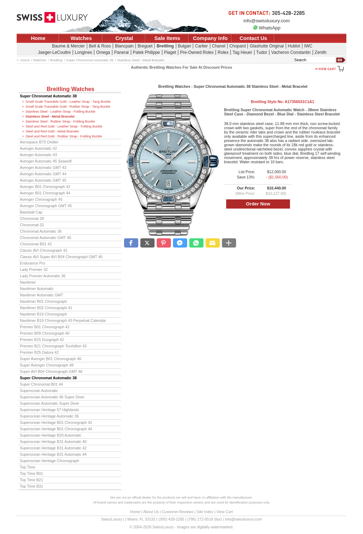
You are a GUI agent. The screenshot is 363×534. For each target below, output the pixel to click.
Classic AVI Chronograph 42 (43, 250)
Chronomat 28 (32, 218)
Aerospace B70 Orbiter (39, 142)
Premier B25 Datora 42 (39, 352)
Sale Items (167, 38)
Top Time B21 (31, 480)
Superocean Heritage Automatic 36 (49, 416)
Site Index (205, 512)
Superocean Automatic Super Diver (49, 403)
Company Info (210, 38)
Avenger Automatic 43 (38, 155)
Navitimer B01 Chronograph (43, 301)
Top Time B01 (31, 473)
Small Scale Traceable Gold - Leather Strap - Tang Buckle (68, 101)
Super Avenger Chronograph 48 (46, 365)
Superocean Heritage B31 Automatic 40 (53, 441)
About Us (151, 512)
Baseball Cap (31, 212)
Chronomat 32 (32, 225)
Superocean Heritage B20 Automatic (50, 435)
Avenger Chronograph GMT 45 (46, 206)
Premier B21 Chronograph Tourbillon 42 (53, 346)
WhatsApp (266, 27)
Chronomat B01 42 (36, 244)
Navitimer (28, 282)
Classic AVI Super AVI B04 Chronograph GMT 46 (61, 257)
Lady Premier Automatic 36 (43, 276)
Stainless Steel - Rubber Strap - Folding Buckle (60, 121)
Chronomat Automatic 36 (41, 231)
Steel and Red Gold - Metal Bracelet (52, 131)
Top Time (27, 467)
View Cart (225, 512)
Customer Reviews (177, 512)
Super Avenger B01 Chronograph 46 (50, 359)
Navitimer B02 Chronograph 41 (46, 308)
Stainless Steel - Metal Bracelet (50, 116)
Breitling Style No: (282, 102)
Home (38, 38)
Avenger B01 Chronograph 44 (45, 193)
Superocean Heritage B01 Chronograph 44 (56, 429)
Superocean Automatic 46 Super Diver (52, 397)
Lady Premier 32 (34, 269)
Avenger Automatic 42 (38, 148)
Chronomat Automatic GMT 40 (45, 237)
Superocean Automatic (39, 390)
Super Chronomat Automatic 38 (48, 96)
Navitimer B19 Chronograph (43, 314)
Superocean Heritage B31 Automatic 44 (53, 454)
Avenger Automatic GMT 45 (43, 180)
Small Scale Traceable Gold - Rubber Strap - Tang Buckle (68, 106)
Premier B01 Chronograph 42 (44, 327)
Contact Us (253, 38)
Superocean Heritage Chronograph (49, 461)
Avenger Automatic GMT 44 (43, 174)
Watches (81, 38)
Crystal (124, 38)
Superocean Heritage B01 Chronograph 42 (56, 422)
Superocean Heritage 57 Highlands (49, 410)
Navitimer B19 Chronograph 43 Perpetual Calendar (63, 320)
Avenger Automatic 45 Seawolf (46, 161)
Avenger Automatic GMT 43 (43, 167)
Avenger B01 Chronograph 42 (45, 186)
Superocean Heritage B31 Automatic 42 (53, 448)
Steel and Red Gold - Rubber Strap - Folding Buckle (64, 136)
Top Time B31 (31, 486)
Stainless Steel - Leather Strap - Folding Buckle (60, 111)
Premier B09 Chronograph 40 (44, 333)
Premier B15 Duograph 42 (42, 339)
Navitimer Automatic (37, 288)
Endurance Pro (32, 263)
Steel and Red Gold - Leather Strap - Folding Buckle (64, 126)
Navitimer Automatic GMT (41, 295)
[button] (131, 243)
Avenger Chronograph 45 (41, 199)
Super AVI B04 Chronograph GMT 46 (51, 371)
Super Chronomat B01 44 (41, 384)
